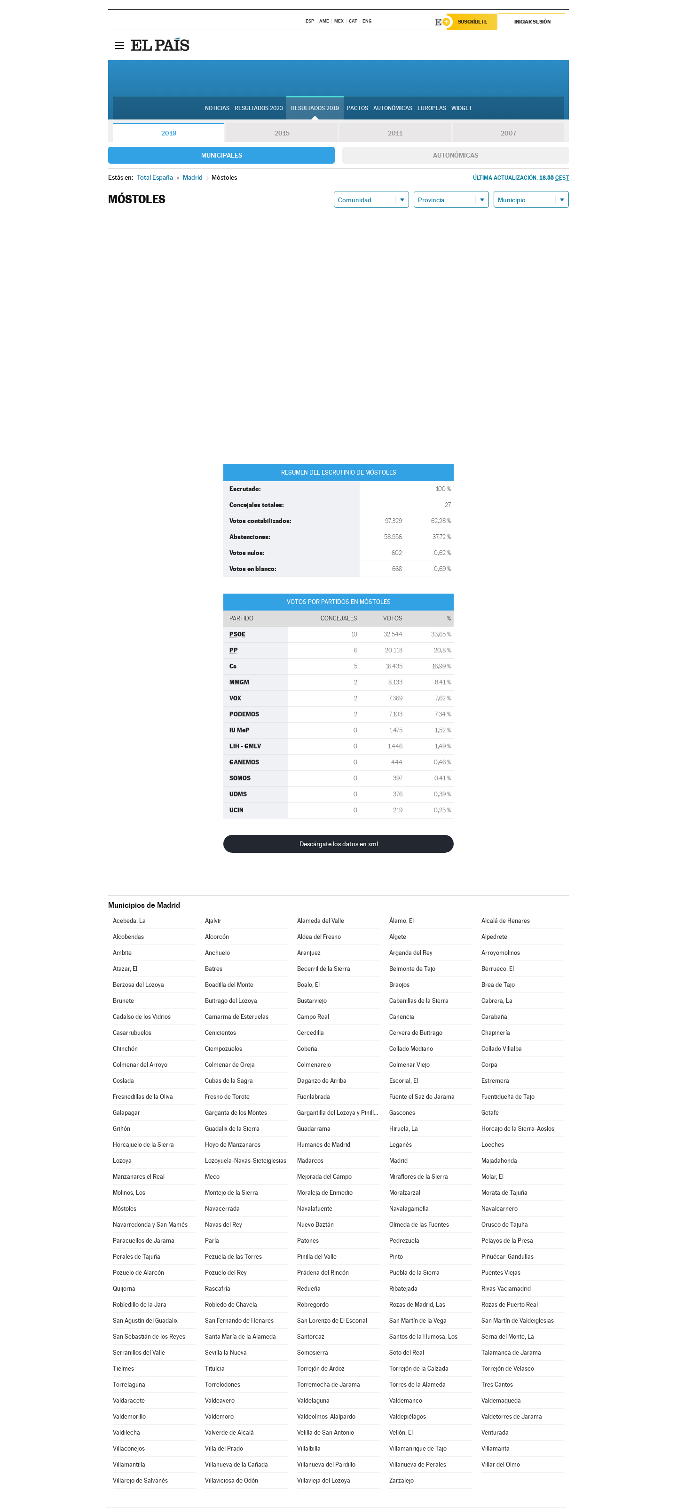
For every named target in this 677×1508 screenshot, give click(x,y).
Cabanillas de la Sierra (419, 1001)
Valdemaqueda (501, 1401)
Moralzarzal (404, 1193)
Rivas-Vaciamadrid (506, 1289)
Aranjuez (309, 953)
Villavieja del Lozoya (323, 1480)
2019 (168, 133)
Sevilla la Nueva (226, 1353)
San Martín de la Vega (418, 1321)
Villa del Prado (224, 1448)
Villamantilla (129, 1464)
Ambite (122, 953)
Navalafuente (314, 1209)
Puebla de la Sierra (414, 1273)
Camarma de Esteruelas (236, 1017)
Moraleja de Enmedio (325, 1193)
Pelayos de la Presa (507, 1241)
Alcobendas (128, 937)
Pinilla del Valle (317, 1257)
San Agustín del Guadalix (145, 1321)
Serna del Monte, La (507, 1337)
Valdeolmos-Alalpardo (326, 1417)
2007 (508, 133)
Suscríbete (473, 22)
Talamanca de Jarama (511, 1353)
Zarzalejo (401, 1480)
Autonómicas (455, 155)
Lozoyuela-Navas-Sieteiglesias (245, 1161)
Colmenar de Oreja (230, 1065)
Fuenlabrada (313, 1097)
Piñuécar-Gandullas (507, 1257)
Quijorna (124, 1289)
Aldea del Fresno (319, 937)
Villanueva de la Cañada (236, 1464)
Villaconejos (129, 1448)
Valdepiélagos (407, 1417)
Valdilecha (126, 1433)
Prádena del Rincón (323, 1273)
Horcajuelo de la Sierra (143, 1145)
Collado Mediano (411, 1049)
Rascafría (217, 1289)
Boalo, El (308, 985)
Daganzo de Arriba (321, 1081)
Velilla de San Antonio (325, 1433)
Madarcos (310, 1161)
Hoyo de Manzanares (232, 1145)
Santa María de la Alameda (240, 1337)
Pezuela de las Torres (233, 1257)
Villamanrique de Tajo (418, 1448)
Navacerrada (222, 1209)
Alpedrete (494, 937)
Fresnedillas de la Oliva (143, 1097)
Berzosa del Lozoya (138, 985)
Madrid (398, 1161)
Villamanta (495, 1448)
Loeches (492, 1145)
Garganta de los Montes (236, 1113)
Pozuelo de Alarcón (138, 1273)
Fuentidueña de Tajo (508, 1097)
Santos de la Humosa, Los (423, 1337)
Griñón (121, 1129)
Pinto (396, 1257)
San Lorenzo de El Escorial (332, 1321)
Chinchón (125, 1049)
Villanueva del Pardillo (326, 1464)
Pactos (357, 108)
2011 (395, 133)
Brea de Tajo (498, 985)
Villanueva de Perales (417, 1464)
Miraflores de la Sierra (418, 1177)
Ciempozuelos (223, 1049)
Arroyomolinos (500, 953)
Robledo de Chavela (231, 1305)
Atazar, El (125, 969)
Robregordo (313, 1305)
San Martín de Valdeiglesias (517, 1321)
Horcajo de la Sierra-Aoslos (517, 1129)
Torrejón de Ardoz (321, 1369)
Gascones (402, 1113)
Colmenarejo (314, 1065)
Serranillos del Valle (139, 1353)
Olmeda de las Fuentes (419, 1225)
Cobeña (307, 1049)
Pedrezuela (404, 1241)
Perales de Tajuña (136, 1257)
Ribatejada (403, 1289)
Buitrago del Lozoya (231, 1001)
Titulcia (215, 1369)
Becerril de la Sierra (323, 969)
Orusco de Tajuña (504, 1225)
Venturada (495, 1433)
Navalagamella (409, 1209)
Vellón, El (401, 1433)
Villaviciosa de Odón (231, 1480)
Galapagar (126, 1113)
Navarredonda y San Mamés (150, 1225)
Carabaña (494, 1017)
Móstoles (124, 1209)
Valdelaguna (313, 1401)
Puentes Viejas (500, 1273)
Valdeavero (220, 1401)
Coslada (123, 1081)
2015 (282, 133)
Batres (213, 969)
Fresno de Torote (227, 1097)
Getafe (490, 1113)
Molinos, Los (129, 1193)
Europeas (431, 108)
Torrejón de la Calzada (419, 1369)
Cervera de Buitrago (415, 1033)
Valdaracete (129, 1401)
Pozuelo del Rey (226, 1273)
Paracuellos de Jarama (143, 1241)
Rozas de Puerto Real (509, 1305)
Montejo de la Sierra (231, 1193)
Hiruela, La (403, 1129)
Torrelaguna (129, 1385)
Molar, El (492, 1177)
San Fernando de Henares (239, 1321)
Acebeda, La (129, 921)
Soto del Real (406, 1353)
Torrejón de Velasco (507, 1369)
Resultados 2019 (315, 108)
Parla (212, 1241)
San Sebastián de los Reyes (149, 1337)
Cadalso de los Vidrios (142, 1017)
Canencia (401, 1017)
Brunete (123, 1001)
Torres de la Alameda (417, 1385)
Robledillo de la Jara (139, 1305)
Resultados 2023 (259, 108)
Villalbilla (309, 1448)
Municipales (221, 155)
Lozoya (122, 1161)
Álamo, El (401, 921)
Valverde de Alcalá (229, 1433)
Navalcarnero (499, 1209)
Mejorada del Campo (324, 1177)
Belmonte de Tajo (412, 969)
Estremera (495, 1081)
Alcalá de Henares (505, 921)
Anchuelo (217, 953)
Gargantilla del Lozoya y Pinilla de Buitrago (338, 1113)
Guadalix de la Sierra (232, 1129)
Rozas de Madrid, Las (417, 1305)
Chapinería (495, 1033)
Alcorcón (217, 937)
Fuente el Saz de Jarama (422, 1097)
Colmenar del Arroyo (140, 1065)
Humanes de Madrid (323, 1145)
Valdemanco (405, 1401)
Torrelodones (222, 1385)
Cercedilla (310, 1033)
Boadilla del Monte (229, 985)
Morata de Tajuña (504, 1193)
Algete (397, 937)
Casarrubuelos (132, 1033)
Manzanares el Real (139, 1177)
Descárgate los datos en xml (338, 844)
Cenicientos (220, 1033)
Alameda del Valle (320, 921)
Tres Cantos (497, 1385)
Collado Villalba (501, 1049)
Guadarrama (314, 1129)
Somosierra (312, 1353)
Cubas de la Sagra (229, 1081)
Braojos (399, 985)
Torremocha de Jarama (328, 1385)
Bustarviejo (312, 1001)
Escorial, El (403, 1081)
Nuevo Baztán (315, 1225)
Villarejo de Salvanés (140, 1480)
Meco (212, 1177)
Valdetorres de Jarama (511, 1417)
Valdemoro (219, 1417)
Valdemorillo (129, 1417)
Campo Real (313, 1017)
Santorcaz (310, 1337)
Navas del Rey (223, 1225)
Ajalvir (213, 921)
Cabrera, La (496, 1001)
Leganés (400, 1145)
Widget (461, 108)
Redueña (309, 1289)
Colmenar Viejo (409, 1065)
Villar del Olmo (500, 1464)
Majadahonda (499, 1161)
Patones (308, 1241)
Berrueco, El (497, 969)
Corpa (489, 1065)
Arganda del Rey (411, 953)
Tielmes (123, 1369)
